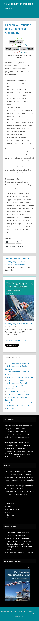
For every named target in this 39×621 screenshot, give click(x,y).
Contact (10, 518)
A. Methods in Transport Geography (20, 403)
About (9, 507)
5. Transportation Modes (16, 380)
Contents (8, 259)
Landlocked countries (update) (18, 544)
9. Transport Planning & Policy (18, 394)
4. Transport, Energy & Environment (20, 377)
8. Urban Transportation (16, 392)
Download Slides (13, 509)
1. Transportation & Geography (18, 363)
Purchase (10, 515)
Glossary (10, 512)
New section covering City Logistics (20, 552)
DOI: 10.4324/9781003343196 (15, 340)
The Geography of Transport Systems (18, 324)
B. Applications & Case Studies (18, 406)
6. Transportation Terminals (17, 383)
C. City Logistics (13, 408)
